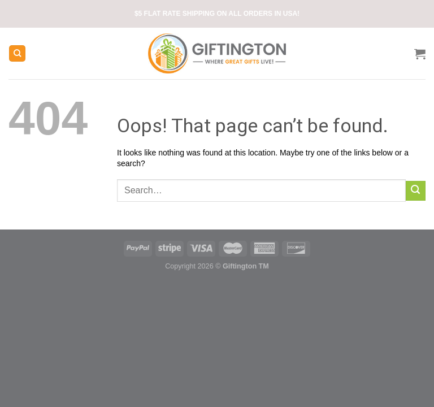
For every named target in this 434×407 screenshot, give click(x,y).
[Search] (17, 53)
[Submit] (416, 191)
